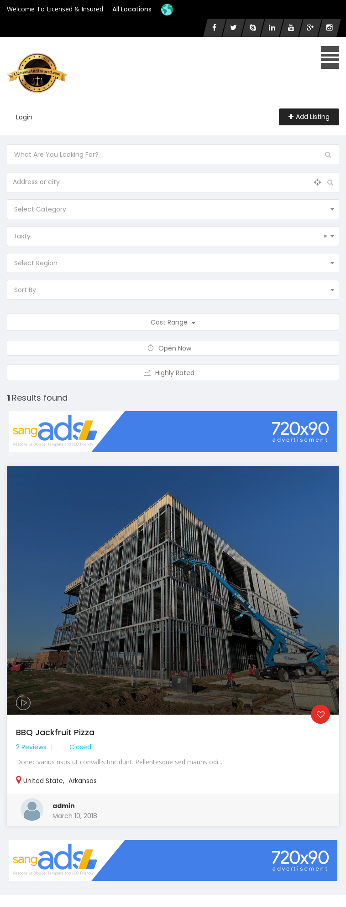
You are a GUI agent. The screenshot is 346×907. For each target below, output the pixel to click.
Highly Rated (173, 372)
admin (63, 805)
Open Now (173, 348)
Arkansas (82, 780)
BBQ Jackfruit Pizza (55, 732)
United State (43, 780)
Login (24, 117)
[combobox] (173, 209)
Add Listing (309, 116)
